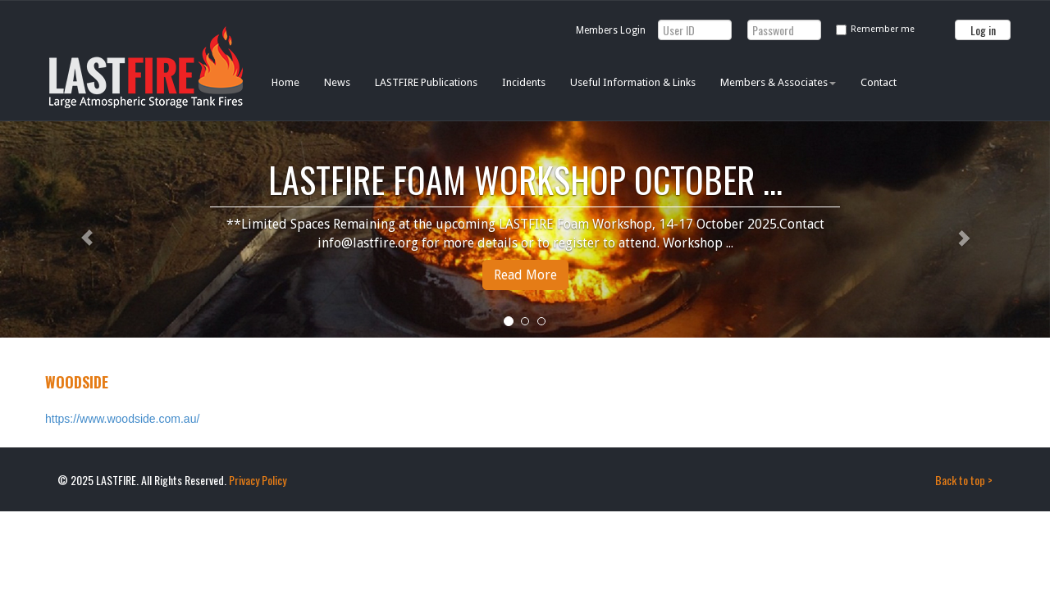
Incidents (524, 82)
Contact (879, 82)
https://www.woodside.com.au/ (122, 418)
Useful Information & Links (633, 82)
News (337, 82)
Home (285, 82)
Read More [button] (525, 275)
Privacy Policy (257, 479)
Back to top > (964, 479)
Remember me (883, 29)
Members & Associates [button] (778, 82)
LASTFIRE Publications (426, 82)
